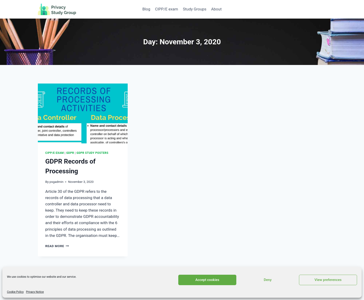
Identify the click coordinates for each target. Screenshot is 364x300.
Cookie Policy (15, 292)
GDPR (70, 153)
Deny (268, 280)
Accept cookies (207, 280)
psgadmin (56, 182)
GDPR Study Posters (92, 153)
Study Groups (194, 9)
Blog (146, 9)
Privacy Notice (35, 292)
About (216, 9)
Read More (57, 246)
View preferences (328, 280)
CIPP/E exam (166, 9)
